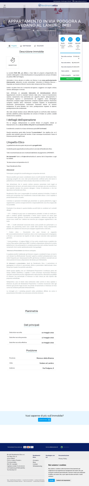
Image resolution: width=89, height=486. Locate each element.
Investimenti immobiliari (28, 480)
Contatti (35, 464)
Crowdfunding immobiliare (15, 480)
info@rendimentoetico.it (80, 1)
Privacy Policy (63, 458)
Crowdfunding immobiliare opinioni (14, 481)
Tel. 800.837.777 (12, 470)
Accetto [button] (51, 480)
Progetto (13, 46)
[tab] (12, 46)
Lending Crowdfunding (39, 480)
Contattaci (43, 419)
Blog (34, 462)
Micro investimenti (28, 481)
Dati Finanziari (25, 46)
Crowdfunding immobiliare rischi (40, 481)
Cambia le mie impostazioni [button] (63, 480)
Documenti (38, 46)
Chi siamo (36, 460)
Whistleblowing (37, 466)
